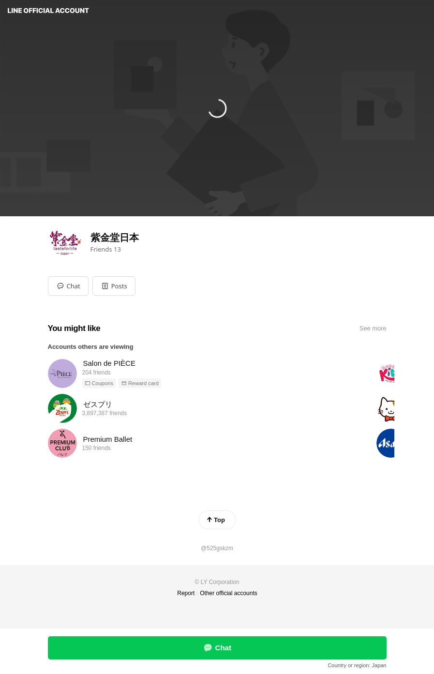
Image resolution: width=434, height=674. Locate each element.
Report (186, 593)
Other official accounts (228, 593)
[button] (113, 286)
